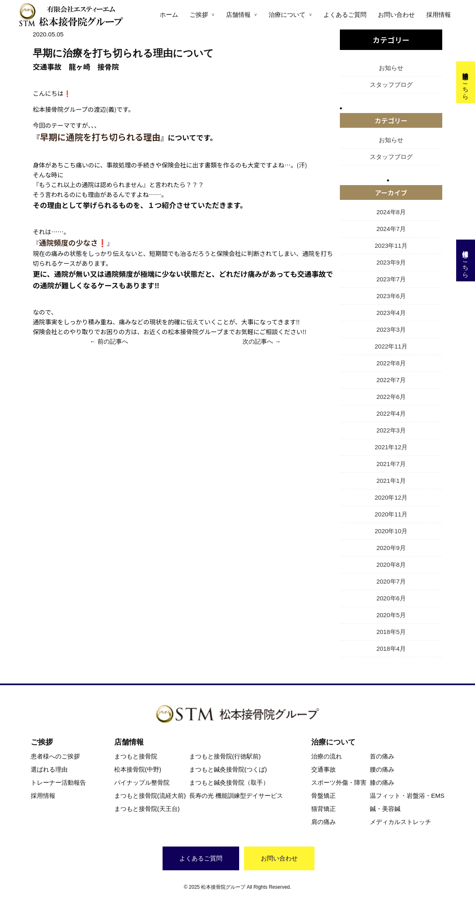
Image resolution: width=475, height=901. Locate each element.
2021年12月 (391, 447)
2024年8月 (391, 211)
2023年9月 (391, 262)
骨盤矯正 (323, 795)
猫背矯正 (323, 808)
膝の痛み (382, 782)
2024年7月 (391, 228)
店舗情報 (238, 14)
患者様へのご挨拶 (55, 756)
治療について (287, 14)
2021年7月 (391, 463)
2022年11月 (391, 346)
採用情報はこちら (465, 260)
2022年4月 (391, 413)
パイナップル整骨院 (142, 782)
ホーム (169, 14)
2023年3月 (391, 329)
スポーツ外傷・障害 (338, 782)
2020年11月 (391, 514)
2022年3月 (391, 430)
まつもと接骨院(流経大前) (150, 795)
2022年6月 (391, 396)
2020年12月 (391, 497)
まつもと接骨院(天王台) (147, 808)
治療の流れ (326, 756)
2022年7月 (391, 379)
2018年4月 (391, 648)
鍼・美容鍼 (385, 808)
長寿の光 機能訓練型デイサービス (236, 795)
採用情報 (438, 14)
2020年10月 (391, 530)
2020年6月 (391, 598)
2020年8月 (391, 564)
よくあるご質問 (344, 14)
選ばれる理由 (49, 769)
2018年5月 (391, 631)
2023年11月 (391, 245)
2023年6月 (391, 295)
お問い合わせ (396, 14)
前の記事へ (112, 341)
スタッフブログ (391, 84)
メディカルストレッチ (400, 821)
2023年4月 (391, 312)
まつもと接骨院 (135, 756)
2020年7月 (391, 581)
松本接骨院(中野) (137, 769)
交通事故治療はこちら (465, 82)
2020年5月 (391, 614)
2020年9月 (391, 547)
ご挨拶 (199, 14)
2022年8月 (391, 363)
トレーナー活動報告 (58, 782)
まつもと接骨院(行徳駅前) (225, 756)
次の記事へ (257, 341)
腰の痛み (382, 769)
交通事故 (323, 769)
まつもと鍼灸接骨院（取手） (229, 782)
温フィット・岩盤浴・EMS (407, 795)
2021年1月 (391, 480)
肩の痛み (323, 821)
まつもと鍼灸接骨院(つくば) (228, 769)
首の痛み (382, 756)
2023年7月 (391, 279)
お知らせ (391, 67)
